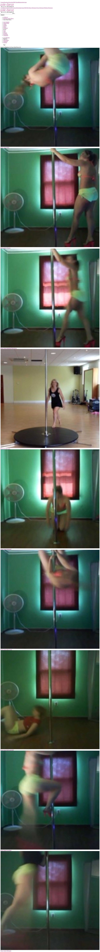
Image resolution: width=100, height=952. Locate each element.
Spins (4, 31)
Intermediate (6, 40)
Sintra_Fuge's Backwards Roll (7, 750)
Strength (5, 33)
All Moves (5, 17)
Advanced (5, 41)
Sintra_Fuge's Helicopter (6, 950)
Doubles (5, 25)
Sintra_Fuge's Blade (5, 147)
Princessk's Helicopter (5, 448)
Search (2, 14)
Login (25, 2)
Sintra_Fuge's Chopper (5, 248)
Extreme (5, 42)
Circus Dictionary (40, 7)
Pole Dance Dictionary (5, 1)
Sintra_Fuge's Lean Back (6, 850)
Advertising (10, 2)
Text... (13, 13)
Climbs (4, 24)
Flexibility (5, 28)
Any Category (6, 22)
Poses (4, 30)
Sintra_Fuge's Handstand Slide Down (9, 348)
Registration (21, 2)
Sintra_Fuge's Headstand (6, 549)
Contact (2, 2)
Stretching (5, 34)
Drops (4, 26)
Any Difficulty (6, 37)
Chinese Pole (6, 23)
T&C (14, 2)
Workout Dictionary (48, 7)
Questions (6, 2)
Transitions (5, 35)
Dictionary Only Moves (8, 18)
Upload (17, 2)
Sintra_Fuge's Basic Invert (6, 649)
